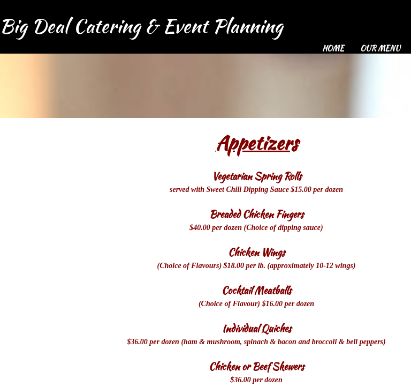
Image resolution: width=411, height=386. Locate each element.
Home (333, 48)
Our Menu (380, 48)
